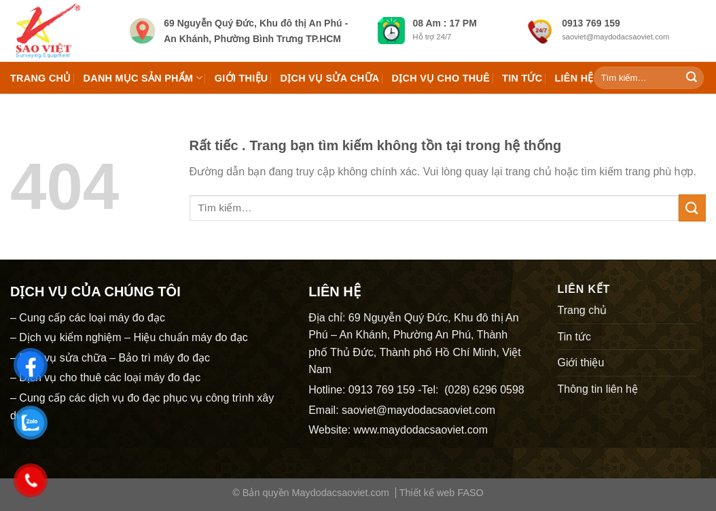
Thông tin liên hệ (597, 389)
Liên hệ (573, 78)
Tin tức (522, 78)
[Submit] (691, 78)
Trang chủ (40, 78)
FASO (470, 492)
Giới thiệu (241, 78)
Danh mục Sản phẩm (143, 77)
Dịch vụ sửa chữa (330, 78)
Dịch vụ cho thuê (441, 78)
